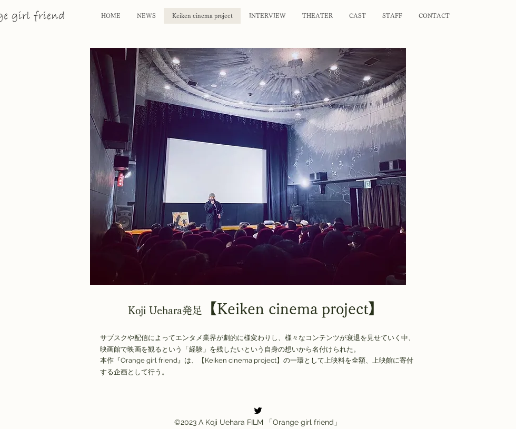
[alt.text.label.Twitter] (258, 410)
